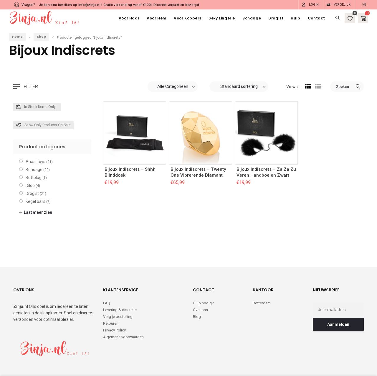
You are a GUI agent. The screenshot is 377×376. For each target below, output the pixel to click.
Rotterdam (262, 279)
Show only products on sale (43, 125)
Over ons (200, 285)
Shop (41, 36)
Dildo (30, 185)
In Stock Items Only (36, 107)
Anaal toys (35, 161)
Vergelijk (342, 4)
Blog (197, 292)
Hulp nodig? (203, 279)
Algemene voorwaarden (123, 313)
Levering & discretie (120, 285)
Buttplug (34, 177)
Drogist (32, 193)
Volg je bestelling (118, 292)
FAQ (106, 279)
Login (314, 4)
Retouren (110, 299)
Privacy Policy (114, 306)
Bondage (34, 169)
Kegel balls (35, 201)
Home (17, 36)
